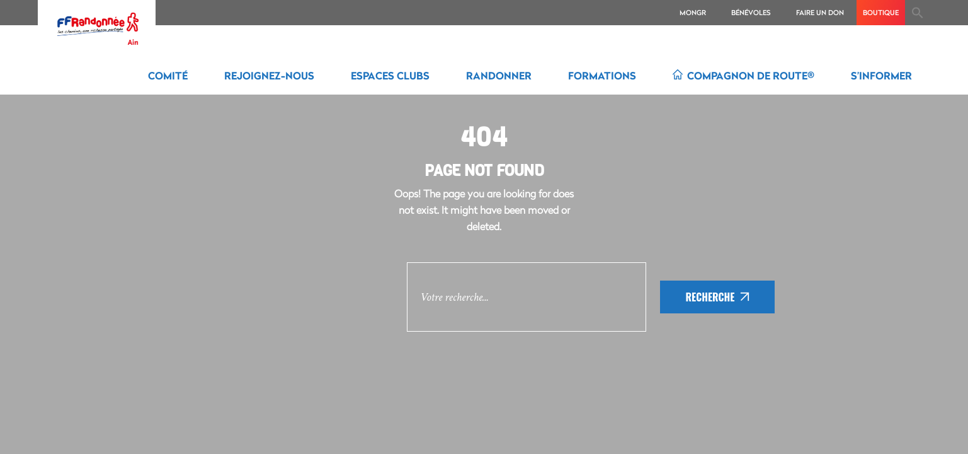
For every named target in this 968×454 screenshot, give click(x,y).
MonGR (693, 12)
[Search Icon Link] (917, 12)
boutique (881, 12)
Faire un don (820, 12)
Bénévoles (751, 12)
